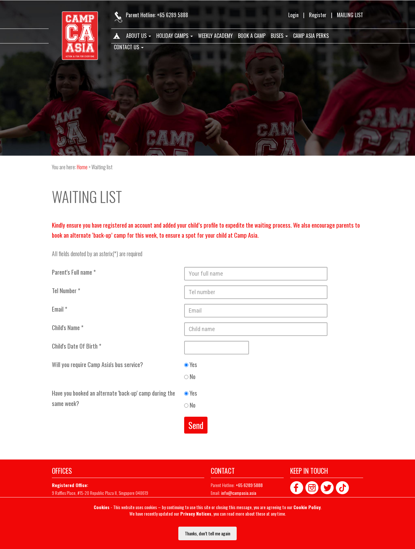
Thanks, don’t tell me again (207, 533)
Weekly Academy (215, 36)
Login (293, 15)
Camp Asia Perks (311, 36)
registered (115, 225)
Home (116, 37)
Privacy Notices (195, 513)
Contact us (129, 47)
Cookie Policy (307, 507)
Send (195, 425)
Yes (190, 364)
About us (138, 36)
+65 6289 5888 (172, 15)
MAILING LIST (350, 15)
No (190, 376)
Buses (279, 36)
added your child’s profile (190, 225)
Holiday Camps (174, 36)
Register (317, 15)
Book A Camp (252, 36)
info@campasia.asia (238, 492)
